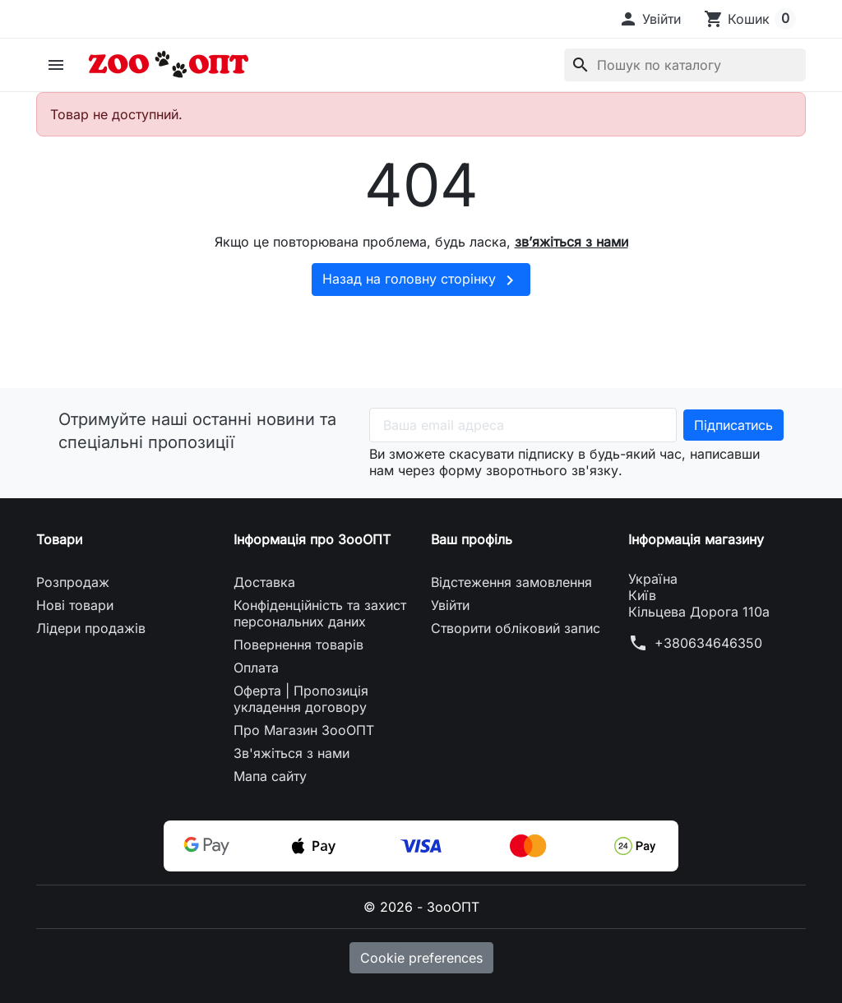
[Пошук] (685, 65)
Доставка (264, 582)
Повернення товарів (298, 644)
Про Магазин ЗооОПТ (304, 730)
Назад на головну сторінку (421, 280)
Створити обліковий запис (515, 628)
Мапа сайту (270, 776)
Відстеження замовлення (511, 582)
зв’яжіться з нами (571, 241)
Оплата (256, 667)
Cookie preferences (421, 958)
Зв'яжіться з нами (291, 753)
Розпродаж (72, 582)
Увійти (450, 605)
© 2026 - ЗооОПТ (421, 907)
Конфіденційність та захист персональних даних (320, 613)
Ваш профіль (471, 539)
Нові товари (74, 605)
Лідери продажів (91, 628)
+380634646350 (708, 643)
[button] (649, 19)
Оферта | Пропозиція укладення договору (301, 698)
